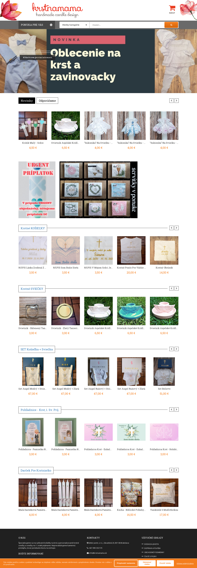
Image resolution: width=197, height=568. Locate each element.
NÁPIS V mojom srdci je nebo (98, 267)
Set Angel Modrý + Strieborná (32, 388)
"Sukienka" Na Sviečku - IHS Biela (98, 142)
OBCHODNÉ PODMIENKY (154, 551)
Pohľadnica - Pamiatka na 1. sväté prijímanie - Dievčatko (65, 448)
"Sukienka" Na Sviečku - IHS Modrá (131, 142)
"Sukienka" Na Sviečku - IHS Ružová (164, 142)
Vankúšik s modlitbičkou (164, 509)
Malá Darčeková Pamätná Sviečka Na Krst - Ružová (65, 509)
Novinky (27, 100)
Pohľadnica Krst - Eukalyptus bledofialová (98, 448)
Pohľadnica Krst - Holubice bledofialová (164, 448)
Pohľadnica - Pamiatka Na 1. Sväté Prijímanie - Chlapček (32, 448)
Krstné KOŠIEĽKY (33, 228)
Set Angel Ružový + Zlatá (131, 388)
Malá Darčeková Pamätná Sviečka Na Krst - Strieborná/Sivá (98, 509)
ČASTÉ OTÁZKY (150, 555)
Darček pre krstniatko (36, 470)
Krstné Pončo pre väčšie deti (131, 267)
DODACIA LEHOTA (151, 543)
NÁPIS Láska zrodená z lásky (32, 267)
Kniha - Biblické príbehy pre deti (131, 509)
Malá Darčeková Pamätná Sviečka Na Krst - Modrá (32, 509)
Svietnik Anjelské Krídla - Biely (65, 142)
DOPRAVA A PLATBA (152, 547)
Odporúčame (47, 100)
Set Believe (164, 388)
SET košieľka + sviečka (37, 349)
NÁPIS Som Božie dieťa (65, 267)
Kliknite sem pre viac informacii (37, 57)
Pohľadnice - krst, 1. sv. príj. (40, 409)
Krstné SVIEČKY (32, 289)
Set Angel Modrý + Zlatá (65, 388)
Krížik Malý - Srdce (33, 142)
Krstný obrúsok (164, 267)
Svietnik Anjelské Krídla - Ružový (164, 328)
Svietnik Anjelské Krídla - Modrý (131, 328)
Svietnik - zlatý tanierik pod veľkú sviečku (65, 328)
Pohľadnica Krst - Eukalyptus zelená (131, 448)
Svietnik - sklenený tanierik (32, 328)
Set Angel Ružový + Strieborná (98, 388)
